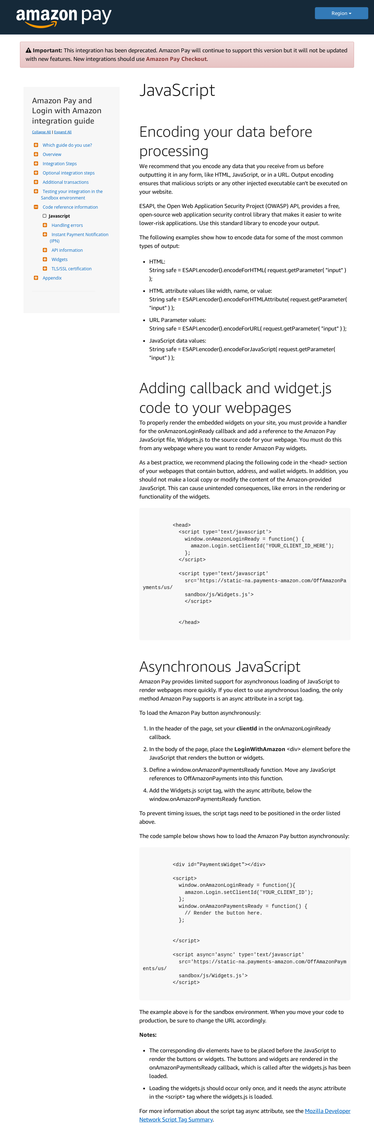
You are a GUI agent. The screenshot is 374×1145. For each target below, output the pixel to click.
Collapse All (41, 132)
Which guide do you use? (66, 145)
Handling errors (66, 225)
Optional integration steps (68, 173)
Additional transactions (65, 182)
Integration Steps (59, 164)
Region (342, 13)
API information (66, 250)
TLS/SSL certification (71, 269)
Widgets (59, 259)
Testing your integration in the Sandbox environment (72, 194)
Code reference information (69, 207)
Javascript (60, 216)
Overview (51, 154)
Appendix (51, 278)
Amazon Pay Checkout (176, 58)
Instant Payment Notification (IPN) (80, 237)
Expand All (63, 132)
